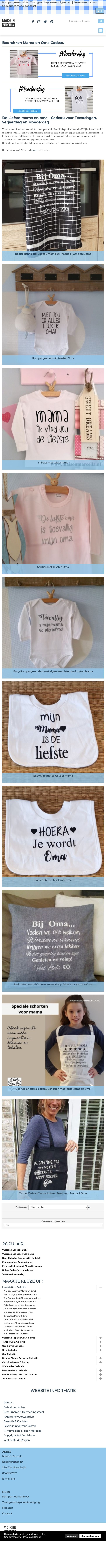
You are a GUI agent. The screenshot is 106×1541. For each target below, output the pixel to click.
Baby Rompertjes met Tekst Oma (19, 1305)
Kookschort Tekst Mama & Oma (18, 1330)
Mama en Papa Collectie (14, 1370)
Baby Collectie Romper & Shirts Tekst (21, 1258)
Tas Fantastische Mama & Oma (18, 1319)
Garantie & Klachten (16, 1421)
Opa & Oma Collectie (12, 1346)
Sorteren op (22, 1207)
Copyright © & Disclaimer (19, 1435)
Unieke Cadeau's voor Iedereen (17, 1270)
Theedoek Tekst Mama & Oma (18, 1326)
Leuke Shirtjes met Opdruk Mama (20, 1309)
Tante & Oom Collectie (13, 1342)
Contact (9, 1402)
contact (35, 150)
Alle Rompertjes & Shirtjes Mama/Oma (22, 1298)
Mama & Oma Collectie (14, 1287)
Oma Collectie (9, 1350)
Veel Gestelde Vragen (17, 1440)
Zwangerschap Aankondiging (17, 1262)
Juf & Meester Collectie (13, 1378)
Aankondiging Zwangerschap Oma (20, 1294)
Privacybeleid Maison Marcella (22, 1430)
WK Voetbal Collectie (13, 1366)
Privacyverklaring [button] (32, 1537)
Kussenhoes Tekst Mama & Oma (19, 1323)
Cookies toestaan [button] (90, 1536)
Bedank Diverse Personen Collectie (20, 1358)
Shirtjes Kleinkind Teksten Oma (19, 1312)
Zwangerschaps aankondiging (21, 1502)
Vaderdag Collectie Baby (14, 1250)
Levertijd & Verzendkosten (20, 1426)
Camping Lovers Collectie (15, 1362)
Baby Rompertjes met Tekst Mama (20, 1301)
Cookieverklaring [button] (13, 1537)
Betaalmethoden (14, 1407)
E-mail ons (8, 1478)
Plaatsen (7, 1507)
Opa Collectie (9, 1354)
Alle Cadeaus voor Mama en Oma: (20, 1291)
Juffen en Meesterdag (13, 1274)
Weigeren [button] (72, 1536)
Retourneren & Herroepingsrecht (24, 1412)
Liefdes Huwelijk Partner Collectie (19, 1374)
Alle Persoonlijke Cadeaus (16, 1334)
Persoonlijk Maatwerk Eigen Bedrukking (22, 1266)
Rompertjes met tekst (15, 1496)
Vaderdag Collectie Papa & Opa (18, 1254)
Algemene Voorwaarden (19, 1416)
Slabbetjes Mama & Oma (15, 1316)
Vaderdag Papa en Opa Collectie (18, 1337)
